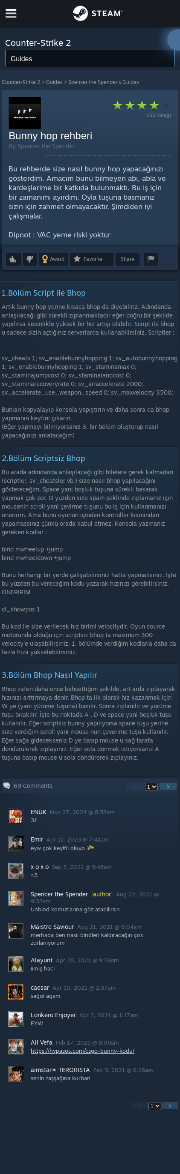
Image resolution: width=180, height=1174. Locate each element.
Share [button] (127, 259)
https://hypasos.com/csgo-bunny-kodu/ (82, 1050)
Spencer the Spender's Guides (103, 82)
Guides (54, 82)
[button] (13, 259)
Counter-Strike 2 (21, 82)
